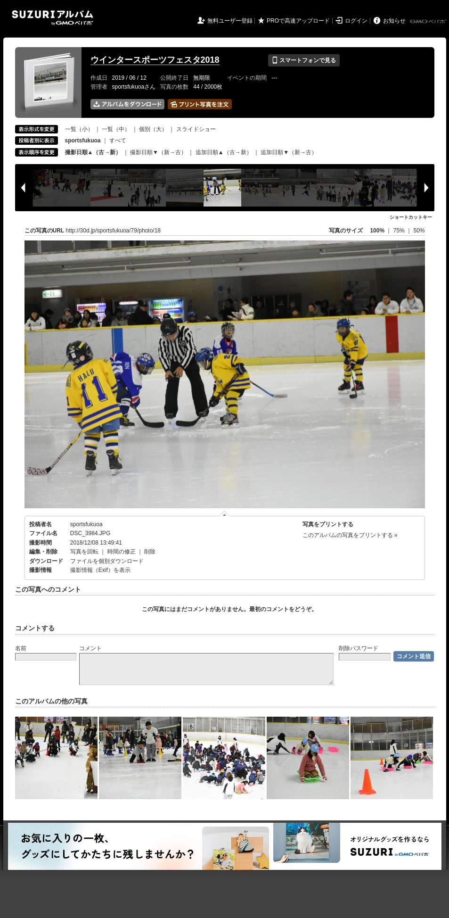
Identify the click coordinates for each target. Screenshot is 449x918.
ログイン (356, 20)
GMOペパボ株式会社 (429, 21)
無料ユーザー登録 (230, 20)
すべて (117, 140)
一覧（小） (79, 129)
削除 (149, 551)
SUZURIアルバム (52, 18)
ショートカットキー (411, 217)
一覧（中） (116, 129)
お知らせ (394, 20)
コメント (90, 648)
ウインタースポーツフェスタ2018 (155, 60)
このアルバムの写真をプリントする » (350, 535)
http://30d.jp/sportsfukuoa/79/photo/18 (113, 230)
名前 (20, 648)
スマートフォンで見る (303, 60)
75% (399, 230)
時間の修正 (121, 551)
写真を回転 (84, 551)
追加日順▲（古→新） (224, 152)
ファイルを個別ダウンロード (107, 561)
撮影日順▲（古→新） (93, 152)
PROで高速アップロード (298, 20)
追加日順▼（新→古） (289, 152)
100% (377, 230)
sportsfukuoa (86, 524)
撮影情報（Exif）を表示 (100, 570)
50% (419, 230)
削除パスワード (358, 648)
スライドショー (196, 129)
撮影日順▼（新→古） (158, 152)
